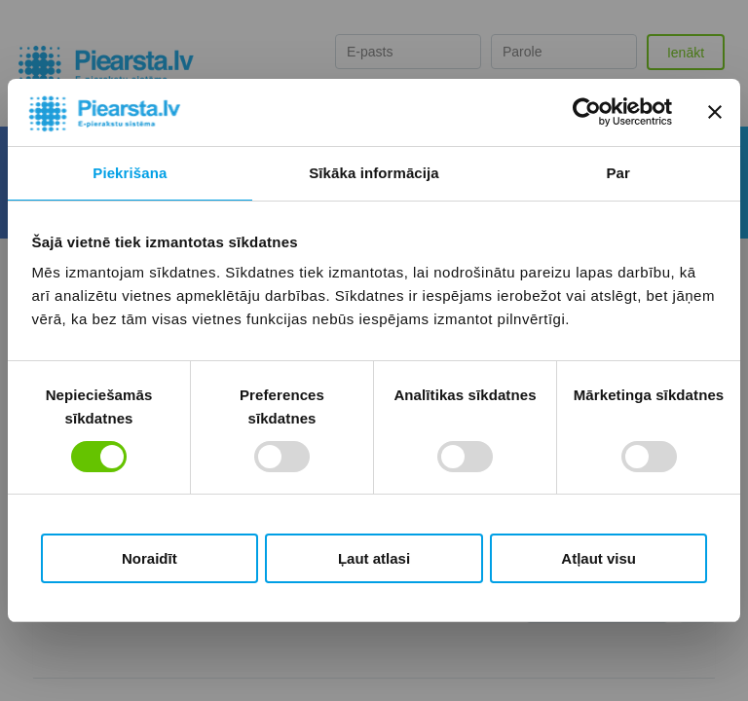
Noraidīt (149, 558)
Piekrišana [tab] (130, 173)
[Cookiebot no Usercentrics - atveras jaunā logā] (587, 112)
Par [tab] (618, 173)
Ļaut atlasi (374, 558)
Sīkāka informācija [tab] (374, 173)
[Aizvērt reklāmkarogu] (715, 112)
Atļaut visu (598, 558)
